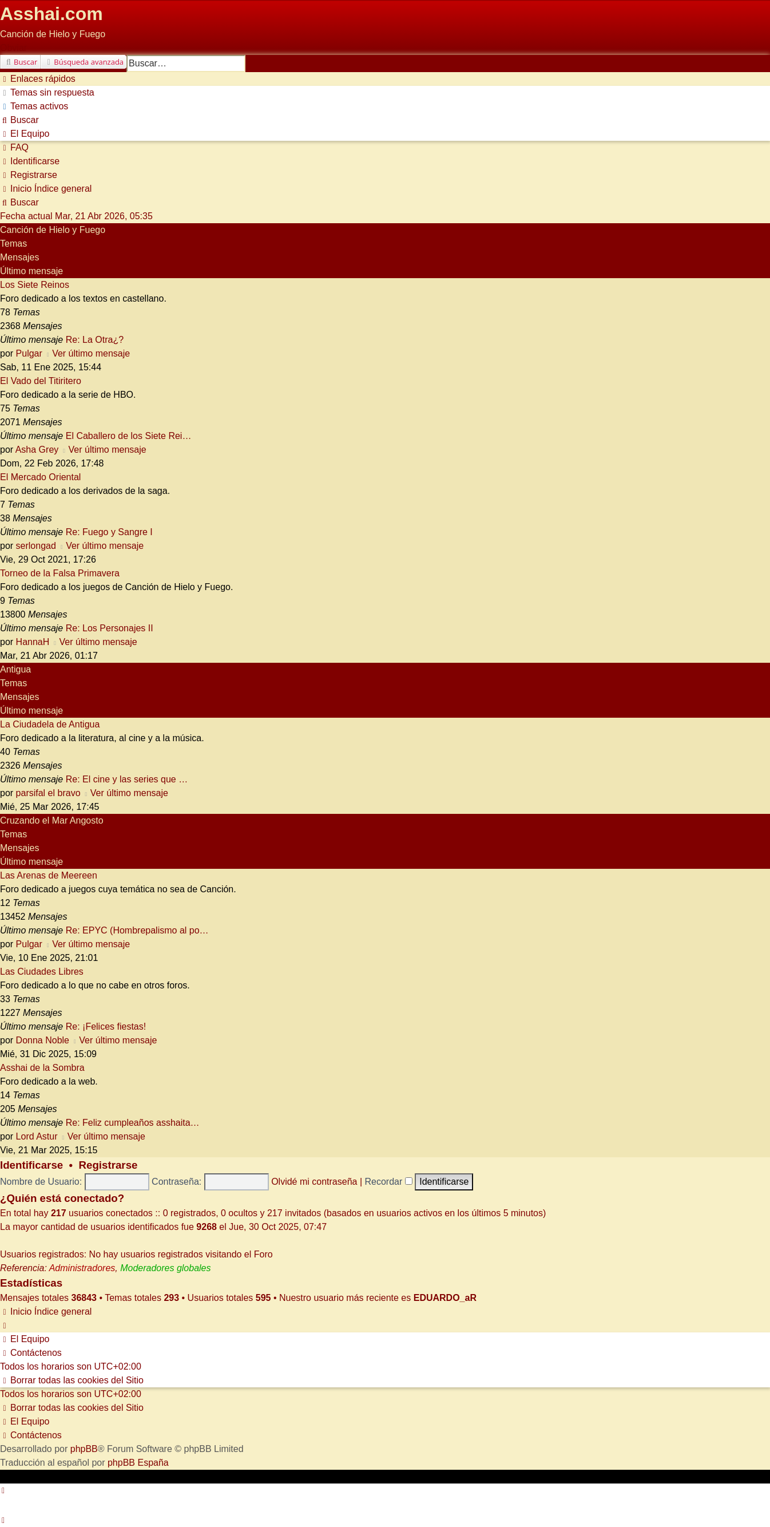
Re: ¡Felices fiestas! (106, 1026)
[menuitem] (47, 92)
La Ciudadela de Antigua (50, 724)
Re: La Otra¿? (95, 340)
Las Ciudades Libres (42, 971)
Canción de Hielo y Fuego (52, 230)
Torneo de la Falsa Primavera (60, 573)
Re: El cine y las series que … (127, 779)
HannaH (33, 642)
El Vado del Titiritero (40, 381)
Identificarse (31, 1165)
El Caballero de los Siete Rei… (129, 436)
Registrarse (108, 1165)
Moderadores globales (165, 1268)
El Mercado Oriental (40, 477)
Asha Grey (37, 449)
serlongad (36, 546)
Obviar (13, 48)
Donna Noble (42, 1040)
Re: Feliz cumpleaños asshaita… (133, 1123)
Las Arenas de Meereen (48, 875)
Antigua (15, 669)
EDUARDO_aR (445, 1298)
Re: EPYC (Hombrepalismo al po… (137, 930)
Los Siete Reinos (34, 285)
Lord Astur (37, 1136)
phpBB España (138, 1462)
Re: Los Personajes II (109, 628)
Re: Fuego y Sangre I (109, 532)
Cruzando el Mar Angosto (52, 820)
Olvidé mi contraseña (314, 1181)
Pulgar (29, 353)
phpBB (84, 1449)
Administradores (82, 1268)
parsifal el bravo (48, 793)
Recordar (388, 1181)
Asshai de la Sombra (42, 1068)
